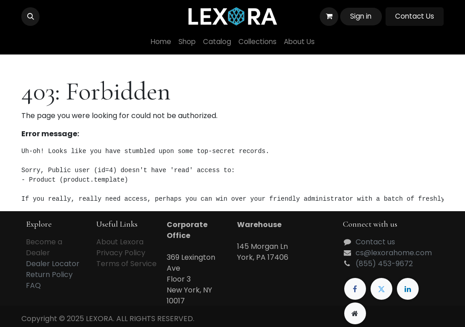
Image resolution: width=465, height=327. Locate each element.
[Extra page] (355, 313)
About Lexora (119, 242)
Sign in (360, 16)
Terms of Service (126, 263)
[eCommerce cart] (329, 16)
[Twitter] (381, 289)
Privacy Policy (120, 253)
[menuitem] (161, 42)
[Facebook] (355, 289)
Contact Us (414, 16)
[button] (30, 16)
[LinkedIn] (408, 289)
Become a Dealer (44, 247)
